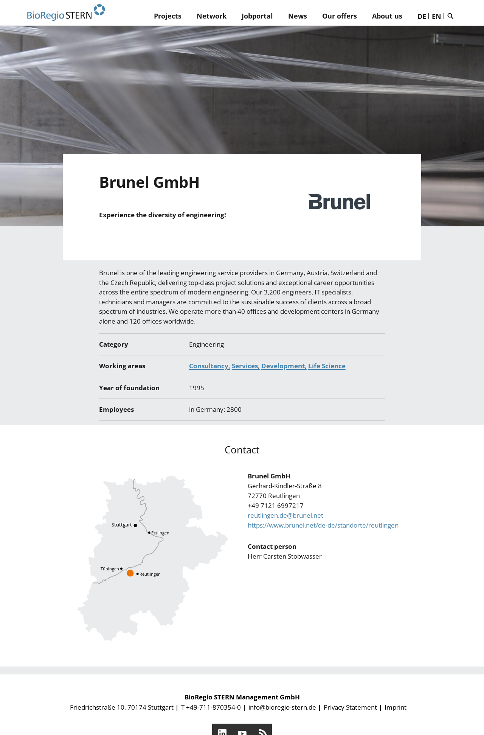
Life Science (327, 365)
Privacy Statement (350, 707)
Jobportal (257, 15)
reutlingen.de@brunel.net (285, 515)
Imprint (395, 707)
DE (421, 16)
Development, (284, 365)
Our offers (339, 15)
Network (211, 15)
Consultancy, (209, 365)
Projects (168, 15)
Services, (246, 365)
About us (387, 15)
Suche (452, 16)
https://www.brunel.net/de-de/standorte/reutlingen (323, 525)
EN (436, 16)
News (297, 15)
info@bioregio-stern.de (282, 707)
